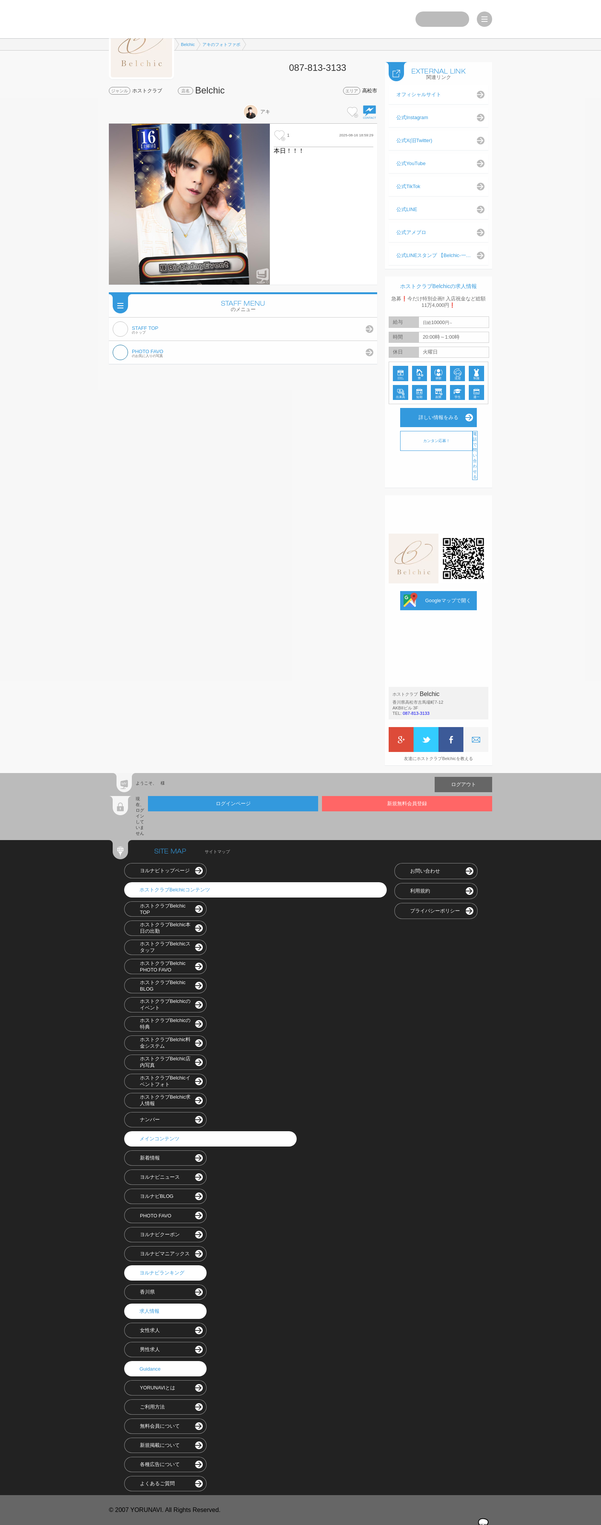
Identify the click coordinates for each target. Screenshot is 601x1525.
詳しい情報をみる (438, 417)
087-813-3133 (416, 713)
